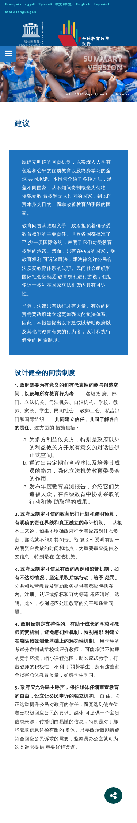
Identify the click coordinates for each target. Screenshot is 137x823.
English (83, 4)
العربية (30, 4)
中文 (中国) (64, 4)
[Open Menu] (8, 53)
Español (101, 4)
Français (13, 4)
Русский (45, 4)
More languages (20, 12)
